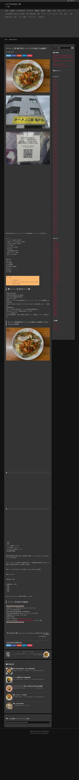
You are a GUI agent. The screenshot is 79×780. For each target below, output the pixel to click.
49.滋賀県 (55, 309)
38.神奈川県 (55, 298)
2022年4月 (55, 166)
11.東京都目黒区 (56, 258)
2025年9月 (55, 95)
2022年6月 (55, 162)
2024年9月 (55, 116)
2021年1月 (55, 192)
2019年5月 (55, 226)
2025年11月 (55, 91)
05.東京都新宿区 (56, 248)
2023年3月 (55, 147)
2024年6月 (55, 121)
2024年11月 (55, 112)
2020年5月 (55, 206)
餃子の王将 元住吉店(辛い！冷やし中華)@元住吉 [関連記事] (24, 668)
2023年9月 (55, 136)
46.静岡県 (55, 305)
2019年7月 (55, 223)
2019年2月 (55, 232)
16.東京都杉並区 (56, 267)
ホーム (7, 39)
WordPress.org (56, 328)
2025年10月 (55, 93)
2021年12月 (55, 173)
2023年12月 (55, 131)
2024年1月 (55, 129)
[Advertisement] (39, 28)
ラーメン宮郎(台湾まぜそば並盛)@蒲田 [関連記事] (21, 677)
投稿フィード (55, 325)
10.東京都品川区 (56, 257)
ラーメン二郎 (28, 633)
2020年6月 (55, 204)
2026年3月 (55, 84)
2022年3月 (55, 168)
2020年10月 (55, 197)
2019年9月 (55, 220)
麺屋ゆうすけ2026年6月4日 (58, 64)
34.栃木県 (55, 291)
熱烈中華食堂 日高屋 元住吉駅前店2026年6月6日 (62, 55)
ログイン (54, 323)
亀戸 (41, 633)
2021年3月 (55, 188)
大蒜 (44, 633)
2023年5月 (55, 143)
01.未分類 (55, 241)
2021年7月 (55, 181)
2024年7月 (55, 119)
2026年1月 (55, 88)
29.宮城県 (55, 284)
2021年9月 (55, 178)
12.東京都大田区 (56, 260)
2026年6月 (55, 79)
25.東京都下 (55, 283)
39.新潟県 (55, 300)
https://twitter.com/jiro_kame (24, 618)
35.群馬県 (55, 293)
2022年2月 (55, 169)
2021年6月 (55, 183)
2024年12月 (55, 110)
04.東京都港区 (55, 246)
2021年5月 (55, 185)
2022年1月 (55, 171)
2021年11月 (55, 174)
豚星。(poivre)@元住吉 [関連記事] (18, 703)
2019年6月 (55, 225)
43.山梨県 (55, 302)
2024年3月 (55, 126)
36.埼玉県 (55, 295)
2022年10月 (55, 155)
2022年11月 (55, 154)
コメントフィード (56, 327)
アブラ (18, 633)
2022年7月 (55, 161)
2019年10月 (55, 218)
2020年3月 (55, 209)
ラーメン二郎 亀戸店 (35, 633)
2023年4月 (55, 145)
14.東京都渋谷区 (56, 264)
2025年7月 (55, 98)
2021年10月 (55, 176)
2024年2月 (55, 128)
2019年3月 (55, 230)
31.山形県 (55, 286)
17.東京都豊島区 (56, 269)
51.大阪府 (55, 312)
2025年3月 (55, 105)
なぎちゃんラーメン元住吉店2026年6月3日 (61, 66)
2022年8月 (55, 159)
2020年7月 (55, 202)
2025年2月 (55, 107)
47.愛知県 (55, 307)
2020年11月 (55, 195)
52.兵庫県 (55, 314)
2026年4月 (55, 83)
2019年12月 (55, 214)
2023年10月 (55, 135)
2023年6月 (55, 142)
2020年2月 (55, 211)
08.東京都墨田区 (56, 253)
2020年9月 (55, 199)
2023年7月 (55, 140)
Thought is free (46, 733)
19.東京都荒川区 (56, 272)
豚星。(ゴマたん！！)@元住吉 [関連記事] (19, 694)
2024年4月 (55, 124)
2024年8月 (55, 117)
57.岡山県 (55, 316)
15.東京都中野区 (56, 265)
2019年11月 (55, 216)
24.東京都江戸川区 (56, 281)
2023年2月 (55, 148)
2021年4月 (55, 187)
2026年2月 (55, 86)
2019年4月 (55, 228)
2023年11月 (55, 133)
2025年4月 (55, 103)
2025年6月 (55, 100)
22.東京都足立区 (56, 277)
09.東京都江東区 (14, 39)
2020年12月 (55, 194)
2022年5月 (55, 164)
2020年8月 (55, 200)
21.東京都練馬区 (56, 276)
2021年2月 (55, 190)
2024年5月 (55, 122)
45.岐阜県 (55, 303)
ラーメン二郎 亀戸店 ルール (14, 280)
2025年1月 (55, 109)
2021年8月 (55, 180)
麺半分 (47, 634)
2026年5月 (55, 81)
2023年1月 (55, 150)
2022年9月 (55, 157)
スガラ (47, 636)
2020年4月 (55, 207)
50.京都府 (55, 310)
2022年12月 (55, 152)
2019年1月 (55, 233)
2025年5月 (55, 102)
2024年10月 (55, 114)
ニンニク (23, 633)
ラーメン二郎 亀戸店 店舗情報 (13, 283)
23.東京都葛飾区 (56, 279)
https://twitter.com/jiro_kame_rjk (25, 620)
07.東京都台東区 (56, 251)
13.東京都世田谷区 (56, 262)
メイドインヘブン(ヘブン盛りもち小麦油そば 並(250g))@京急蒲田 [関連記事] (28, 686)
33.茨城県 (55, 290)
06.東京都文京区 (56, 250)
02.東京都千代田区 (56, 243)
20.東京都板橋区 (56, 274)
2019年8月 (55, 221)
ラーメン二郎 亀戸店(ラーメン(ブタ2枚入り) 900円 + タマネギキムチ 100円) (22, 281)
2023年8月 (55, 138)
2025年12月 (55, 90)
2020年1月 (55, 213)
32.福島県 (55, 288)
